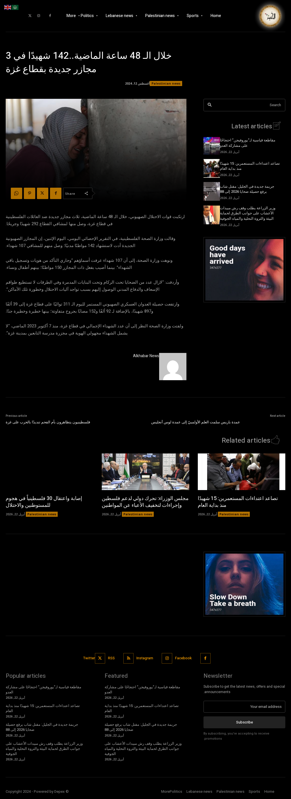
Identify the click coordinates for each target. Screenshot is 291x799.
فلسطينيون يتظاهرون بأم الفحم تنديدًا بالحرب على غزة (48, 422)
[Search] (209, 105)
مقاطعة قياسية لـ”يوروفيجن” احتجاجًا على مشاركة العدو (247, 142)
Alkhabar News (146, 356)
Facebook (183, 658)
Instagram (145, 658)
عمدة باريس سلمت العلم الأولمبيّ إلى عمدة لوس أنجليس (195, 422)
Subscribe (244, 722)
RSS (111, 658)
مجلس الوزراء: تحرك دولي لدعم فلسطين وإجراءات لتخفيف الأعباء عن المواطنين (145, 502)
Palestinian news (166, 83)
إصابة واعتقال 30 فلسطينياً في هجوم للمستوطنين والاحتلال (44, 502)
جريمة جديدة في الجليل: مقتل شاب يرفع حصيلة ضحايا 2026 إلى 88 (247, 189)
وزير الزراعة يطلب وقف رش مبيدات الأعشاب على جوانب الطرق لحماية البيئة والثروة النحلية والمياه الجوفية (247, 213)
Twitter (89, 658)
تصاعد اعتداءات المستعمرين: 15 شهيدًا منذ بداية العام (250, 166)
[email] (244, 707)
